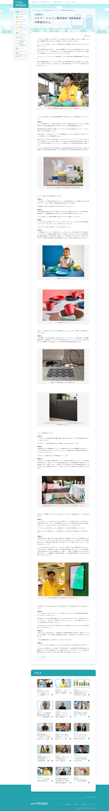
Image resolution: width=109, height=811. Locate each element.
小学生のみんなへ (35, 2)
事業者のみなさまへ (58, 2)
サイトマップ (91, 804)
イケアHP (41, 657)
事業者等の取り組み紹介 (48, 10)
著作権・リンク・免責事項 (80, 804)
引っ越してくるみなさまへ (71, 2)
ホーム (33, 10)
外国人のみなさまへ (46, 2)
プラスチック (39, 10)
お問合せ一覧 (68, 804)
